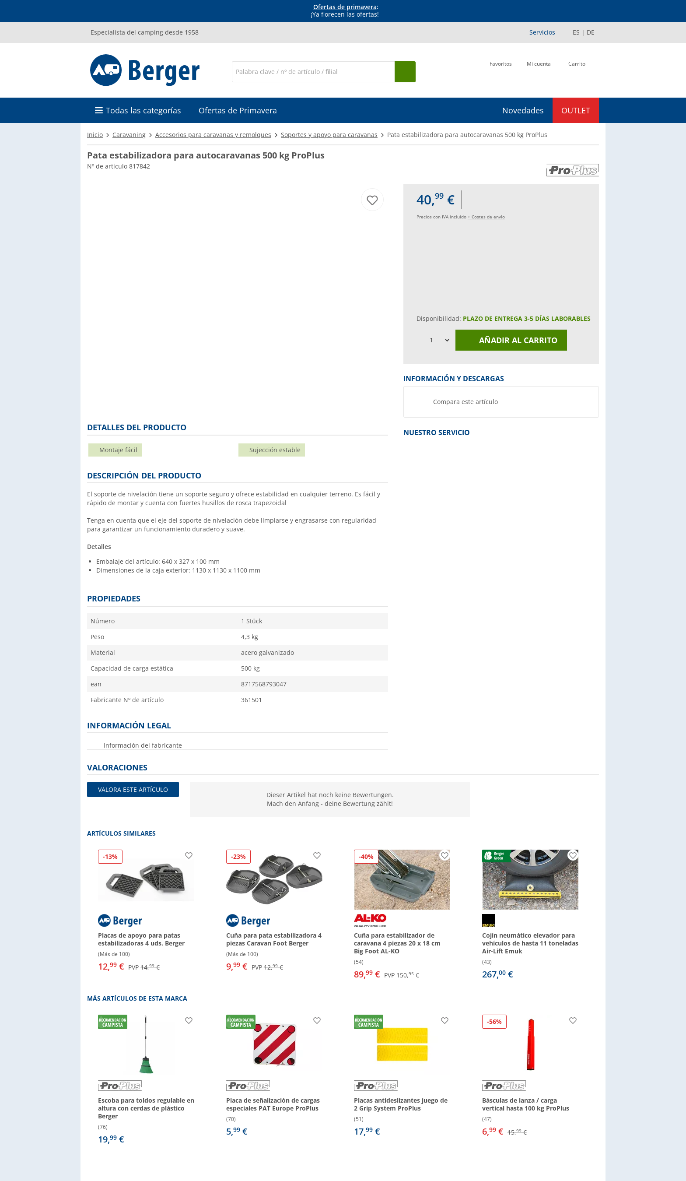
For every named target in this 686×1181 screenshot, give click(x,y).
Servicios (542, 32)
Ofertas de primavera (345, 7)
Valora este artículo (133, 789)
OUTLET (575, 110)
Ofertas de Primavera (238, 110)
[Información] (345, 11)
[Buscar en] (313, 71)
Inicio (95, 134)
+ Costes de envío (486, 217)
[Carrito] (576, 71)
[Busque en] (405, 71)
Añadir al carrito (511, 340)
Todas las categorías (143, 110)
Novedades (523, 110)
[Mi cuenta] (539, 71)
